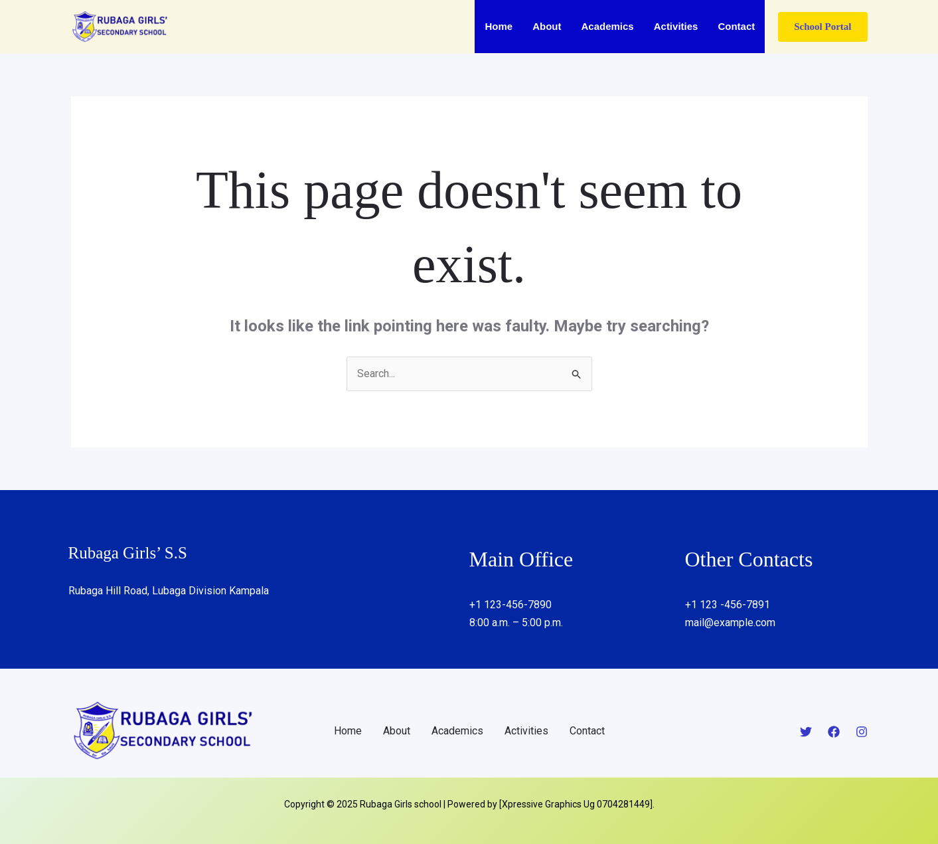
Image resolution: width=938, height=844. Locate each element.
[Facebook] (834, 732)
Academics (607, 26)
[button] (822, 27)
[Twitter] (806, 732)
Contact (736, 26)
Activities (676, 26)
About (546, 26)
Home (498, 26)
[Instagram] (862, 732)
